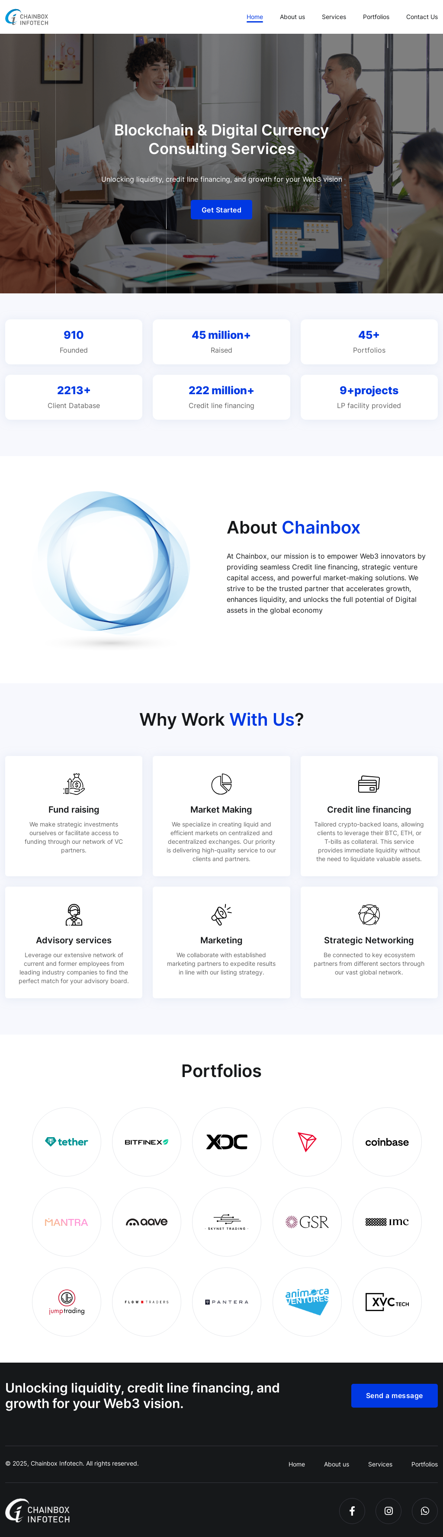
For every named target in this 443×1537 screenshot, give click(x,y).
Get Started (222, 210)
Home (255, 16)
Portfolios (376, 16)
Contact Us (422, 16)
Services (334, 16)
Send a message (394, 1395)
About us (292, 16)
